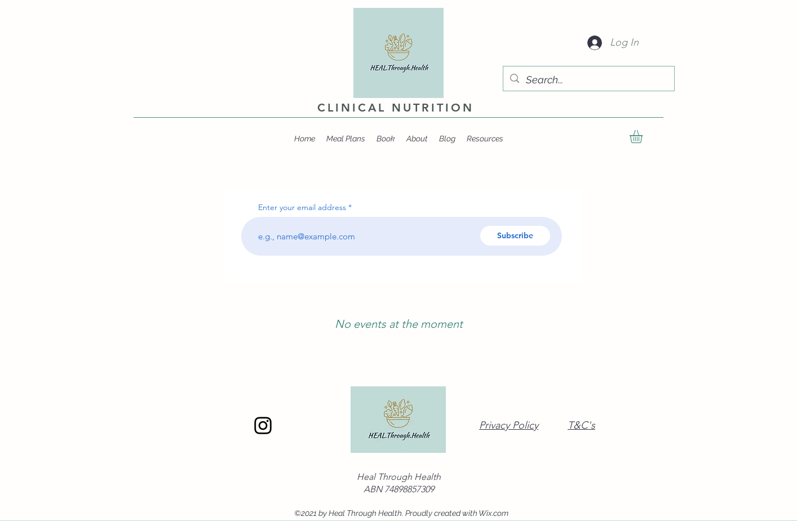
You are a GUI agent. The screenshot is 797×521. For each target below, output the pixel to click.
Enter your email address (302, 207)
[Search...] (588, 79)
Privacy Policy (508, 425)
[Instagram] (262, 425)
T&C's (581, 425)
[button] (644, 136)
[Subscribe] (515, 236)
